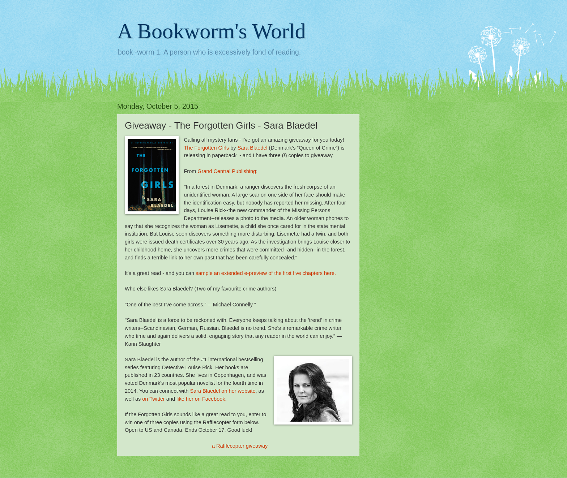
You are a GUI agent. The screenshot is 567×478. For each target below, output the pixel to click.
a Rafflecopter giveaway (240, 446)
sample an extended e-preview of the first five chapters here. (266, 273)
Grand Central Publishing (226, 171)
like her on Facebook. (201, 399)
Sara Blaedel (253, 148)
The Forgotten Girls (206, 148)
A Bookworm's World (211, 31)
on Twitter (153, 399)
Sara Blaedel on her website (222, 391)
